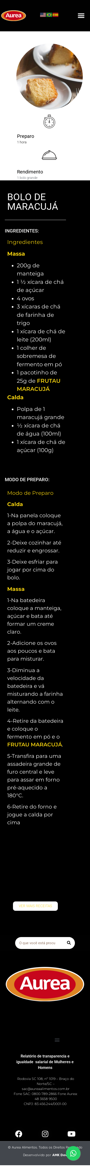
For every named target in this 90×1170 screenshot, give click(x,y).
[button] (81, 15)
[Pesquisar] (69, 943)
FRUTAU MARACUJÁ (34, 744)
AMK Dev (59, 1155)
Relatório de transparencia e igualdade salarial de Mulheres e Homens (45, 1062)
